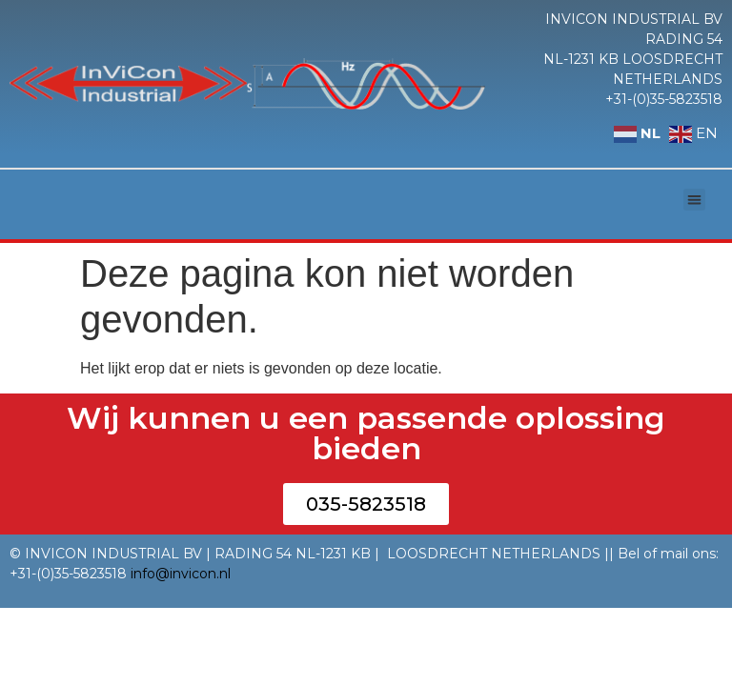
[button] (694, 200)
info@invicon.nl (181, 573)
